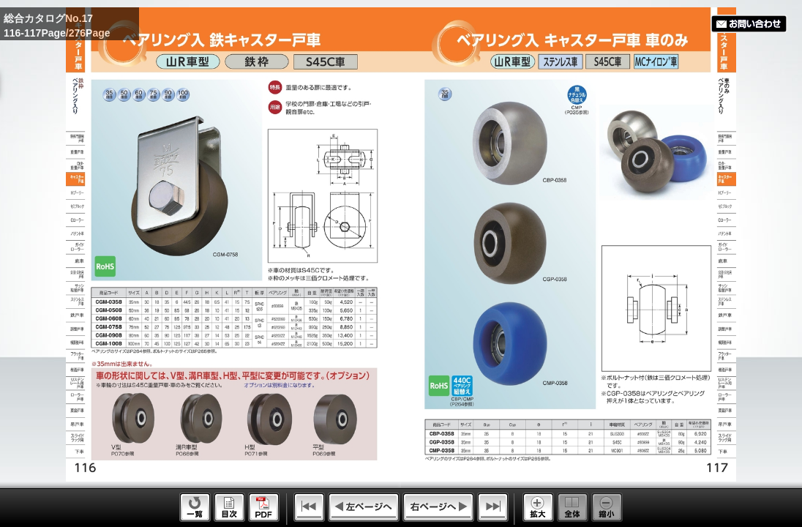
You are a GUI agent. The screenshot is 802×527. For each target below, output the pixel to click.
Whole (572, 507)
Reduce (607, 507)
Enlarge (538, 507)
